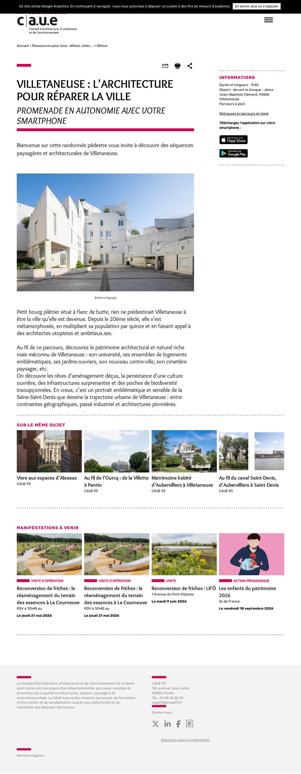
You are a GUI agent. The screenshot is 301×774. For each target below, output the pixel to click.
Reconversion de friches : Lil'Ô (184, 588)
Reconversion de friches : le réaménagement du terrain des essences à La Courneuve (48, 595)
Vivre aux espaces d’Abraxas (47, 478)
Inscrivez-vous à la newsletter (185, 740)
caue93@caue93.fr (167, 703)
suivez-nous (199, 20)
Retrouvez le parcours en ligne (244, 114)
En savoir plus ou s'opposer (257, 6)
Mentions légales (30, 756)
